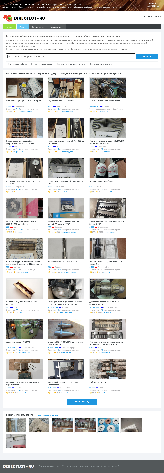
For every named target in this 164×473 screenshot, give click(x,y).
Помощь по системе (49, 466)
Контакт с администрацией (105, 466)
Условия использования (75, 466)
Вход (144, 16)
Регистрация (154, 16)
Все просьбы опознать (48, 415)
